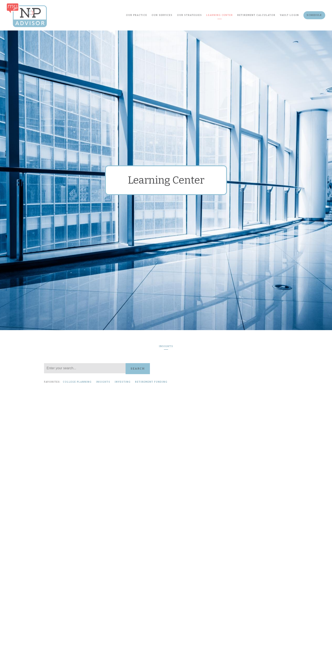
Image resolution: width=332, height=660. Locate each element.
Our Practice (136, 15)
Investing (123, 382)
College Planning (77, 382)
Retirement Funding (151, 382)
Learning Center (219, 15)
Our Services (162, 15)
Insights (166, 346)
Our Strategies (189, 15)
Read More (52, 509)
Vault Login (289, 15)
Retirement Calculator (256, 15)
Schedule (314, 15)
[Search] (85, 368)
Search (138, 368)
